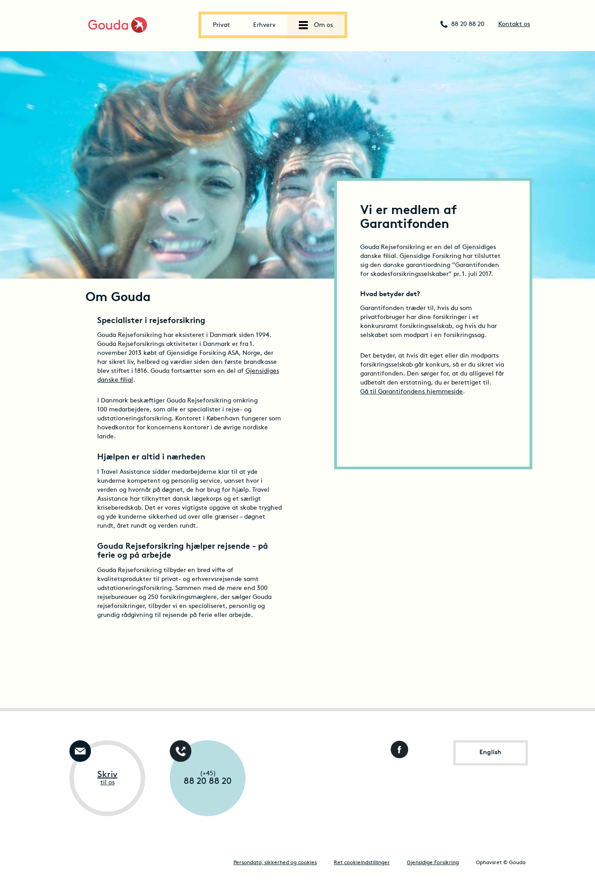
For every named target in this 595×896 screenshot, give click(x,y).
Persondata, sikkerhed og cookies (275, 862)
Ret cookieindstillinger (362, 862)
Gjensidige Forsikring (433, 862)
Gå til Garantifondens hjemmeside (411, 392)
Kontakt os (514, 24)
